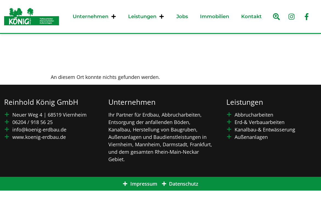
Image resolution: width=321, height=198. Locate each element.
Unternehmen (94, 16)
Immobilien (214, 16)
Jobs (182, 16)
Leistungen (146, 16)
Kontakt (251, 16)
